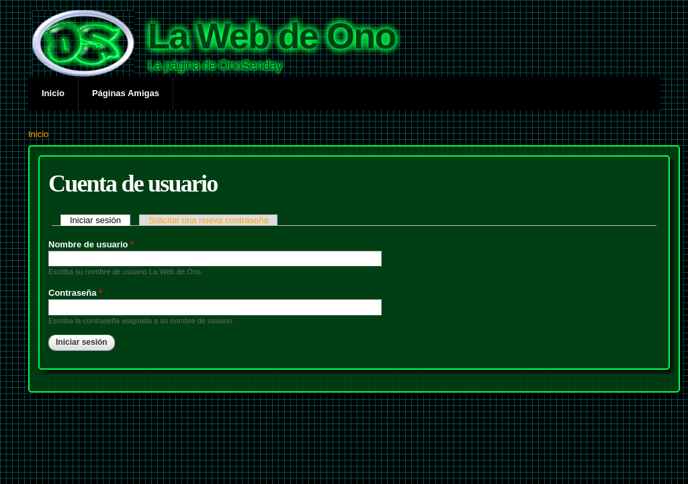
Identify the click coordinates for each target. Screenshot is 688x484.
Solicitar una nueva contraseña (208, 220)
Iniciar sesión (100, 220)
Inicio (53, 93)
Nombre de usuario (91, 244)
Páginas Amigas (125, 93)
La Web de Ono (272, 35)
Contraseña (75, 293)
